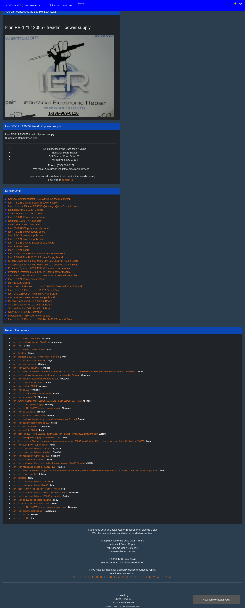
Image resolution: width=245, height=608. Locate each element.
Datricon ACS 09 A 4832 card (24, 224)
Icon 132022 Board (18, 282)
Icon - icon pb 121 (21, 518)
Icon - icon (17, 345)
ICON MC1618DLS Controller (24, 311)
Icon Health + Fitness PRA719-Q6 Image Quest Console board (43, 206)
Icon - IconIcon (19, 353)
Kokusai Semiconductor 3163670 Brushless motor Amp (39, 198)
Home (81, 3)
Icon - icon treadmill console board (29, 415)
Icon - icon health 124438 (24, 386)
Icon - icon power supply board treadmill (32, 452)
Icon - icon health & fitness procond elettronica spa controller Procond (46, 375)
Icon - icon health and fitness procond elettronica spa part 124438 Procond (48, 463)
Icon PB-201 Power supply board (26, 217)
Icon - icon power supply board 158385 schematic (36, 496)
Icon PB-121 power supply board (26, 231)
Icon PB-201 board (18, 246)
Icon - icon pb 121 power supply (28, 404)
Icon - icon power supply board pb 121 (31, 422)
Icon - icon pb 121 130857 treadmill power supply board (39, 507)
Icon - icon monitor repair (24, 364)
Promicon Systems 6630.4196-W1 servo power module (39, 268)
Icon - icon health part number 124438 (31, 456)
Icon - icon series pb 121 (24, 397)
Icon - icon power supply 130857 (28, 382)
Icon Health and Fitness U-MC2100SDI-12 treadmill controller (42, 275)
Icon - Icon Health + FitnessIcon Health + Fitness (36, 489)
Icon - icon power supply (24, 474)
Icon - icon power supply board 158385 (31, 448)
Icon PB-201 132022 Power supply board (31, 297)
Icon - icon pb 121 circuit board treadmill (32, 500)
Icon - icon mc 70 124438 (24, 430)
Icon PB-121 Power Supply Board (26, 279)
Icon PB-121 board (18, 249)
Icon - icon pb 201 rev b (24, 411)
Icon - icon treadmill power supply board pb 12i (35, 378)
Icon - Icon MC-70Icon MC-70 (26, 426)
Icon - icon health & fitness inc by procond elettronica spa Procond (44, 419)
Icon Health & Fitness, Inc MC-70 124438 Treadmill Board (40, 319)
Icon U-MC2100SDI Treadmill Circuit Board (32, 293)
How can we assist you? (216, 599)
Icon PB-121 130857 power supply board (30, 242)
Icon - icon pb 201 (21, 389)
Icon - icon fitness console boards (28, 349)
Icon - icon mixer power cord (26, 338)
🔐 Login (238, 3)
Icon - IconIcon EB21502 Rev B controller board (35, 356)
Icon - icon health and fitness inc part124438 (34, 467)
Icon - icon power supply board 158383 (31, 481)
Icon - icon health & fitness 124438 (29, 342)
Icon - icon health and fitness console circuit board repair (40, 492)
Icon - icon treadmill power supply (28, 360)
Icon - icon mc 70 (20, 514)
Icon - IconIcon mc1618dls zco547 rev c (31, 503)
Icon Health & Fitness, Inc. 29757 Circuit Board (34, 290)
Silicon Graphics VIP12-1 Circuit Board (29, 300)
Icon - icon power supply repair (27, 511)
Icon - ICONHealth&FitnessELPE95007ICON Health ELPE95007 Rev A (47, 401)
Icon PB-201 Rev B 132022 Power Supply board (35, 257)
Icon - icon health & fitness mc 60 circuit (32, 393)
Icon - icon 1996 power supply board (30, 444)
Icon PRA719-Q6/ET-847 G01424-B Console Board (36, 253)
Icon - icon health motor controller (28, 459)
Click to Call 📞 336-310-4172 (23, 5)
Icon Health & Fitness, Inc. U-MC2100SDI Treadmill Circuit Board (44, 286)
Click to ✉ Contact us (60, 5)
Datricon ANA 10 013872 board (25, 209)
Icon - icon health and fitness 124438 (30, 485)
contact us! (68, 179)
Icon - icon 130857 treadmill (26, 368)
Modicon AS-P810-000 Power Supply (28, 315)
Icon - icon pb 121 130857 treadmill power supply (36, 408)
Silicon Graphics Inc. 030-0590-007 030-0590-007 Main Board (42, 260)
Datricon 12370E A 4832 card (24, 220)
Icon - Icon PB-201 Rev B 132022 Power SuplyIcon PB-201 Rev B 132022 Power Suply (55, 434)
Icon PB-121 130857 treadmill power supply (32, 202)
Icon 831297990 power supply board (28, 228)
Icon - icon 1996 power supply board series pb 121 (37, 437)
